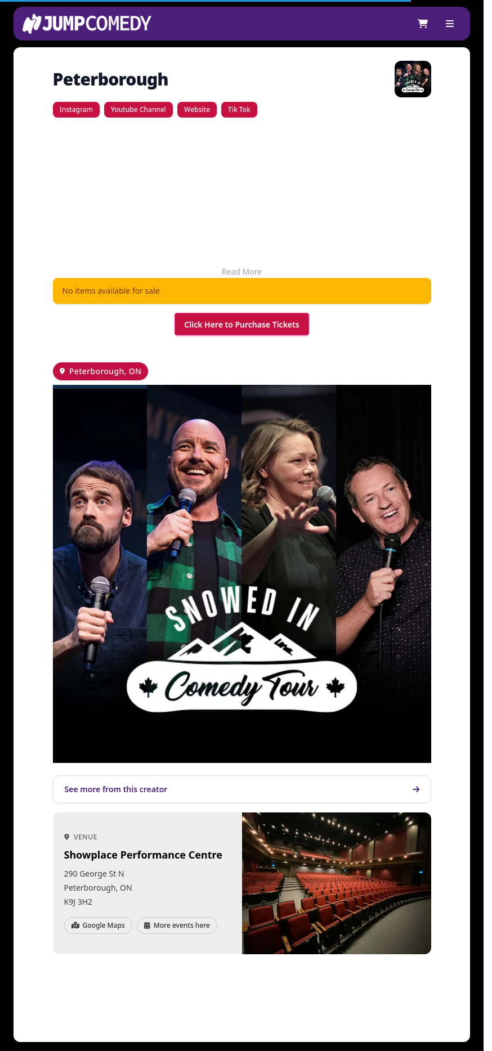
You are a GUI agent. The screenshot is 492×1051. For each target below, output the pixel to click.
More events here (177, 925)
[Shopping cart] (423, 23)
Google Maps (98, 925)
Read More (242, 271)
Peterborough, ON (105, 371)
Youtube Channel (138, 109)
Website (197, 109)
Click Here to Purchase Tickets (241, 324)
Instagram (76, 109)
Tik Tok (239, 109)
